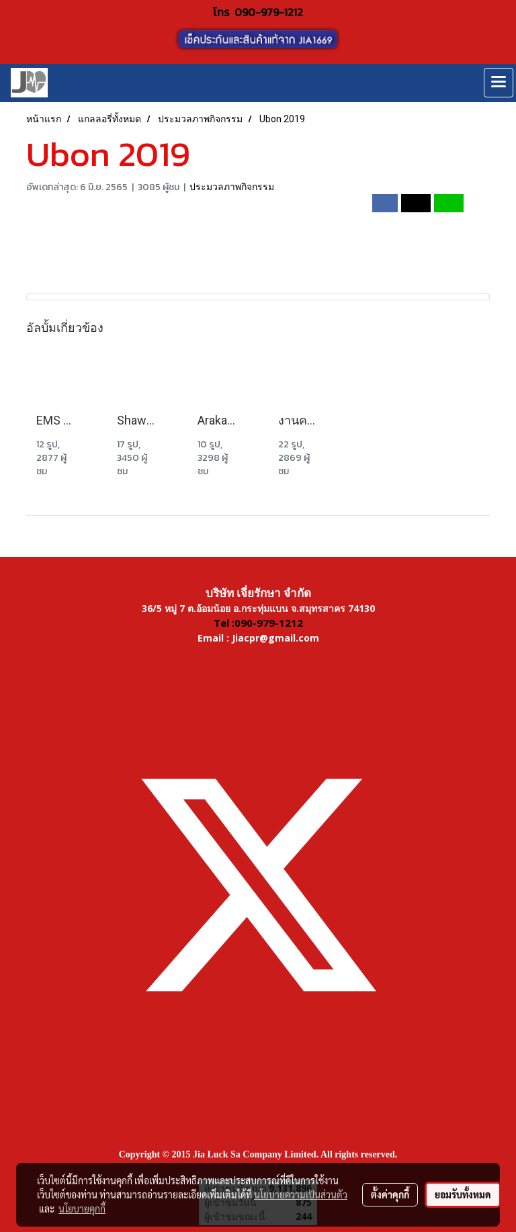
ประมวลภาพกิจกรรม (231, 186)
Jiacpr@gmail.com (275, 637)
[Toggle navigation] (498, 82)
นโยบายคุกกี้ (81, 1208)
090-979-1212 (268, 12)
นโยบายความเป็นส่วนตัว (300, 1194)
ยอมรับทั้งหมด (463, 1194)
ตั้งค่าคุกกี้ (390, 1194)
